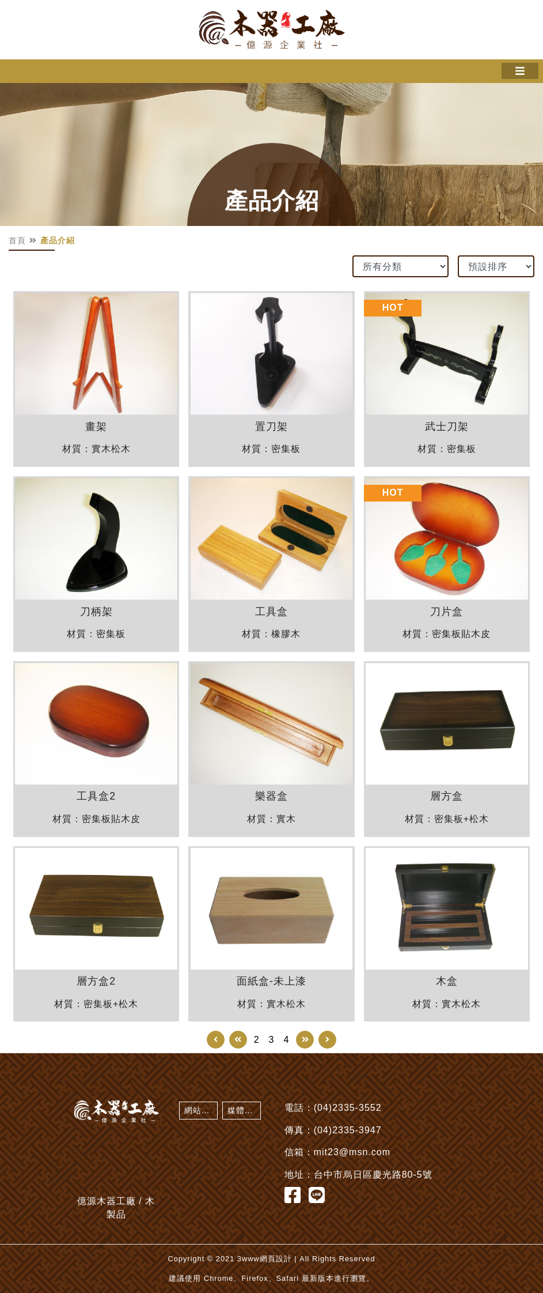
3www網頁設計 (264, 1258)
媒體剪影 (244, 1110)
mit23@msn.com (352, 1152)
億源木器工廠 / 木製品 (271, 29)
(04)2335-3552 (348, 1108)
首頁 (17, 240)
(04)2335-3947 (348, 1130)
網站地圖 (201, 1110)
